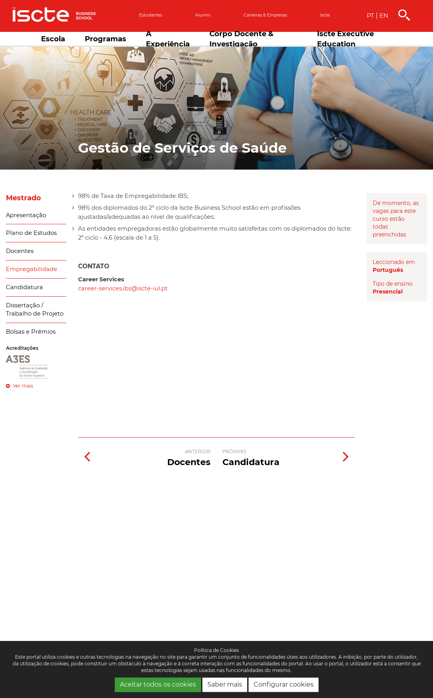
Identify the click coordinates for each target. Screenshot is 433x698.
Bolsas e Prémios (31, 331)
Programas (105, 38)
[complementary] (348, 639)
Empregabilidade (31, 269)
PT (370, 15)
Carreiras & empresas (265, 15)
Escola (53, 38)
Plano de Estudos (31, 232)
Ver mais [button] (19, 386)
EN (383, 15)
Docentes (20, 251)
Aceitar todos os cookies (158, 684)
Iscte (325, 15)
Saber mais (224, 684)
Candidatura (24, 287)
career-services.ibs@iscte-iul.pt (123, 288)
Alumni (203, 15)
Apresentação (26, 215)
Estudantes (150, 15)
